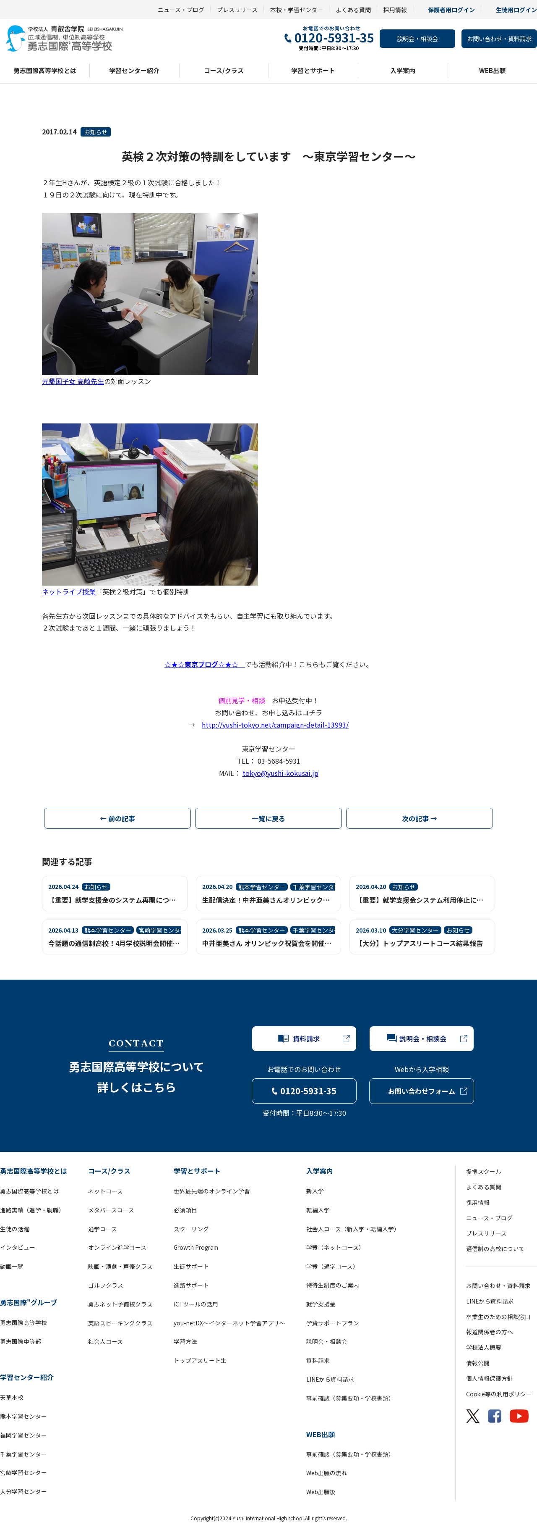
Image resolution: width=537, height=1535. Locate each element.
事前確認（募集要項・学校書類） (350, 1398)
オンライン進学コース (117, 1247)
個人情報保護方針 (489, 1378)
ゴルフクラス (105, 1285)
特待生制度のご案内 (332, 1285)
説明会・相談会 (417, 38)
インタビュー (17, 1247)
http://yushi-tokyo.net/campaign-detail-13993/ (275, 725)
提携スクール (483, 1171)
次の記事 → (419, 818)
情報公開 (478, 1363)
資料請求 (318, 1360)
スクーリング (191, 1229)
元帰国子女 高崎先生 (73, 381)
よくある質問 (353, 9)
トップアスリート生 (200, 1360)
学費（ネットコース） (335, 1247)
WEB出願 (492, 70)
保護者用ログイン (451, 9)
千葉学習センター (23, 1454)
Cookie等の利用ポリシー (499, 1394)
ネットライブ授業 (69, 591)
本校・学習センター (296, 9)
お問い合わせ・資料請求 (499, 38)
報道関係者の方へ (489, 1331)
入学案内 (402, 70)
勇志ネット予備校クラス (120, 1304)
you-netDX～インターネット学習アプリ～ (229, 1323)
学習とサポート (313, 70)
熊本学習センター (23, 1416)
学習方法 (185, 1341)
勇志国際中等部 (20, 1341)
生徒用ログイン (516, 9)
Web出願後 (321, 1492)
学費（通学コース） (332, 1266)
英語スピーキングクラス (120, 1323)
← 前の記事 (117, 818)
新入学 (315, 1191)
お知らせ (95, 132)
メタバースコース (111, 1210)
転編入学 (318, 1210)
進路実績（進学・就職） (32, 1210)
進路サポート (191, 1285)
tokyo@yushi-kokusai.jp (280, 773)
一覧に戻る (268, 818)
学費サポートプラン (332, 1323)
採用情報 (395, 9)
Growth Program (196, 1247)
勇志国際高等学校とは (44, 70)
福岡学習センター (23, 1435)
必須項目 (185, 1210)
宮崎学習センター (23, 1472)
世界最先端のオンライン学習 (212, 1191)
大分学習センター (23, 1491)
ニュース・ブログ (181, 9)
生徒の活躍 (14, 1229)
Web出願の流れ (326, 1473)
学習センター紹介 (134, 70)
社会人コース (105, 1341)
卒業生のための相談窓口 (498, 1316)
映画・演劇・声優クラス (120, 1266)
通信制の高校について (495, 1248)
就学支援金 (321, 1304)
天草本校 (11, 1397)
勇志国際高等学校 (23, 1322)
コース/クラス (224, 70)
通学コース (102, 1229)
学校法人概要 (483, 1347)
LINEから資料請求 (330, 1379)
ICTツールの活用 (196, 1304)
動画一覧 (11, 1266)
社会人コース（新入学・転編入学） (353, 1229)
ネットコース (105, 1191)
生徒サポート (191, 1266)
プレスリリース (237, 9)
